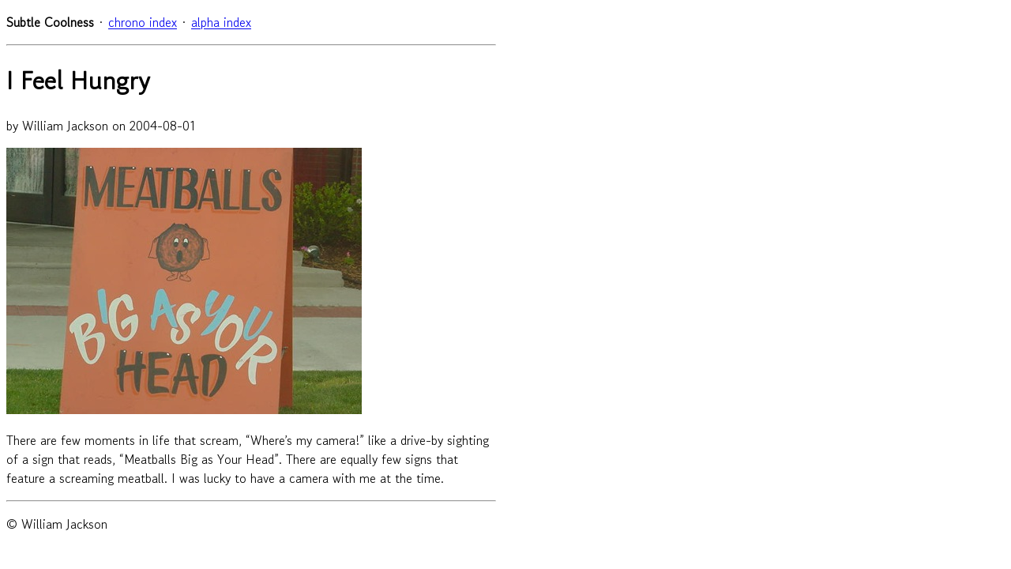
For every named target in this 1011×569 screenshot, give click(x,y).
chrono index (142, 22)
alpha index (221, 22)
